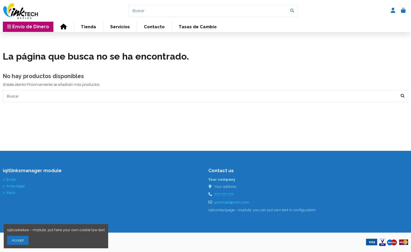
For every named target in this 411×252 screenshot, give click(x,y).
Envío (11, 179)
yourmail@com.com (231, 202)
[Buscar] (292, 11)
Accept (18, 240)
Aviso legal (15, 186)
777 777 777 (224, 194)
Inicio (10, 192)
